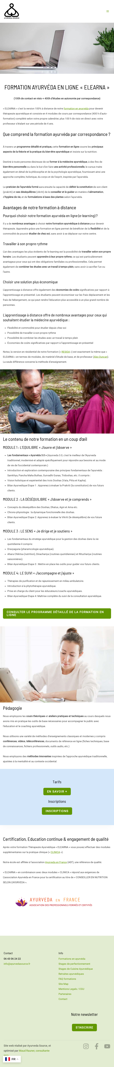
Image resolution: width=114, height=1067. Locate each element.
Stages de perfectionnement (74, 963)
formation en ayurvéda (76, 108)
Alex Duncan (100, 356)
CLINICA (55, 852)
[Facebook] (97, 1046)
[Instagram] (86, 1046)
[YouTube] (107, 1046)
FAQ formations (67, 978)
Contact (63, 998)
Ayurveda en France (56, 862)
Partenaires (65, 993)
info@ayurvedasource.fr (17, 963)
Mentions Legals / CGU (71, 988)
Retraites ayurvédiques (71, 973)
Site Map (63, 983)
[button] (57, 613)
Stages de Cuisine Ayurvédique (76, 968)
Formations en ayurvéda (72, 958)
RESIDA (65, 351)
